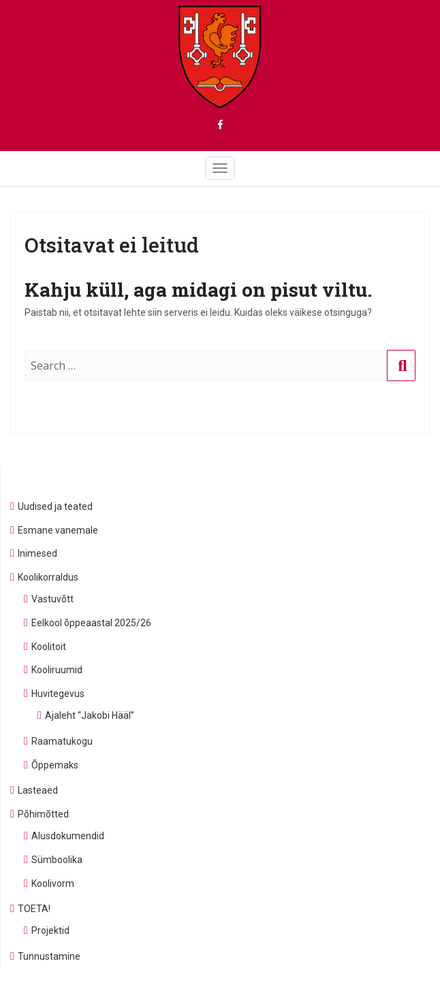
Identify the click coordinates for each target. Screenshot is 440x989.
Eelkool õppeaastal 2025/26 (91, 622)
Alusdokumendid (67, 835)
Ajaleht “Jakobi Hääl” (89, 715)
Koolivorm (52, 883)
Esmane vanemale (58, 530)
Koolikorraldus (48, 577)
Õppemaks (54, 765)
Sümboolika (56, 859)
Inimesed (37, 553)
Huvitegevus (57, 693)
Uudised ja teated (55, 506)
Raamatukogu (62, 741)
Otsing (401, 379)
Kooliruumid (56, 669)
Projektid (50, 930)
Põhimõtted (43, 814)
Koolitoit (48, 646)
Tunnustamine (49, 956)
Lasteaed (38, 790)
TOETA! (34, 908)
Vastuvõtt (52, 599)
